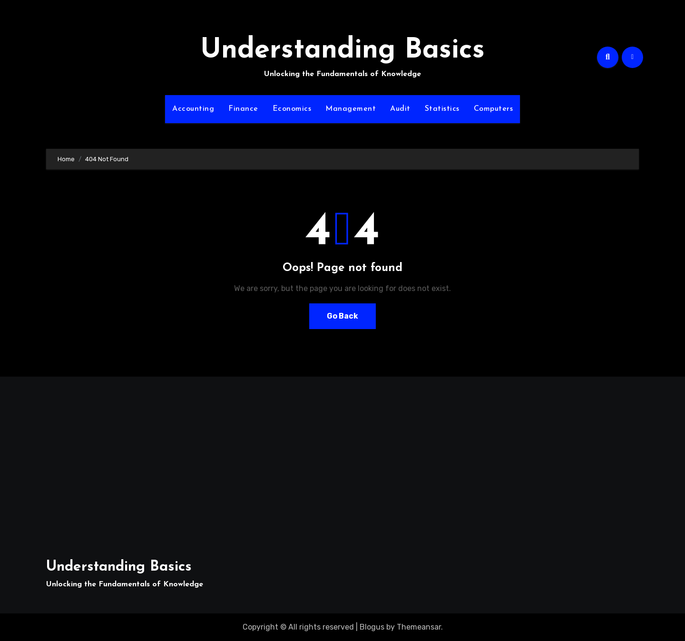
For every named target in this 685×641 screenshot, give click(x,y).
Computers (493, 109)
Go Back (342, 315)
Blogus (372, 626)
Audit (400, 109)
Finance (243, 109)
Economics (292, 109)
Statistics (442, 109)
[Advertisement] (142, 462)
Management (350, 109)
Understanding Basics (342, 51)
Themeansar (419, 626)
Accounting (193, 109)
